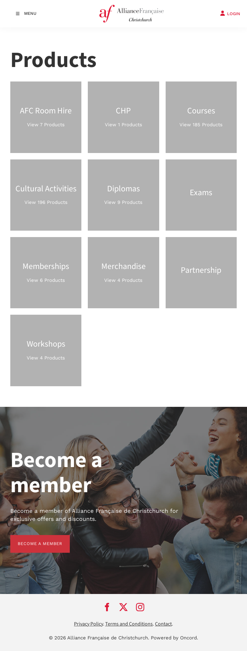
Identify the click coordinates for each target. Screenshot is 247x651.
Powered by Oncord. (174, 638)
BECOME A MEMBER (32, 538)
